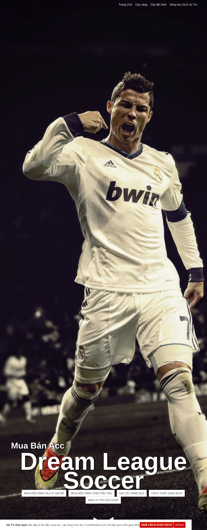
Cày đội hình (158, 4)
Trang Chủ (125, 4)
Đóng (179, 525)
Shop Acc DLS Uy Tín (183, 4)
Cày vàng (141, 4)
